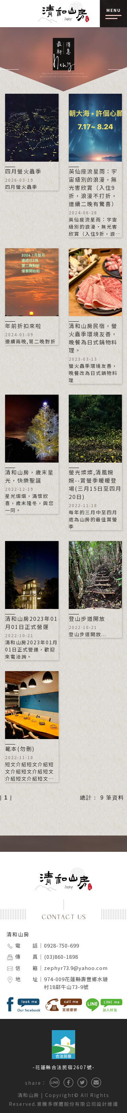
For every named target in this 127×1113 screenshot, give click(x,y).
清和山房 (17, 934)
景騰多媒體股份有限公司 (67, 1103)
